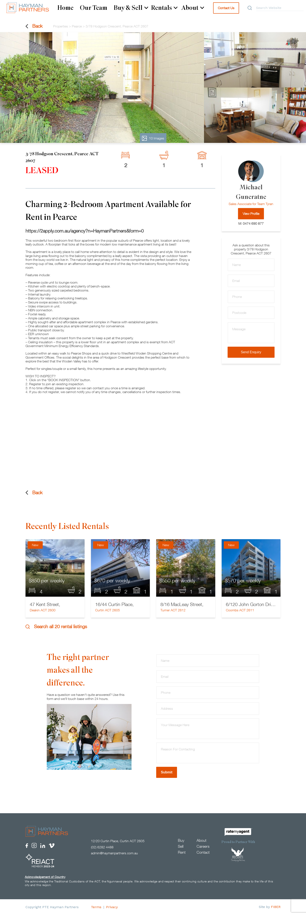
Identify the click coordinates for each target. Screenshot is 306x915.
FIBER (275, 907)
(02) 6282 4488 (102, 847)
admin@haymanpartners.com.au (114, 853)
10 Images (153, 138)
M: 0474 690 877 (251, 223)
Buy (181, 840)
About (192, 8)
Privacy (112, 907)
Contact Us (226, 8)
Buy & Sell (131, 8)
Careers (203, 846)
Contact (203, 852)
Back (34, 26)
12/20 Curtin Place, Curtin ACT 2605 (117, 841)
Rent (182, 852)
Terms (96, 907)
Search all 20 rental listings (56, 626)
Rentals (164, 8)
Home (65, 8)
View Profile (251, 213)
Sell (180, 846)
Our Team (93, 8)
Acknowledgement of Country (45, 877)
